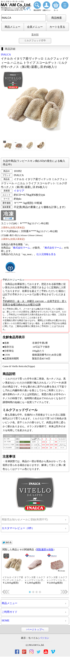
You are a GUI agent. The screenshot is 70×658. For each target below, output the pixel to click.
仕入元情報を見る (46, 254)
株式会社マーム (21, 247)
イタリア (19, 190)
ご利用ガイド (9, 611)
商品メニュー (12, 26)
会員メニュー (35, 26)
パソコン (44, 638)
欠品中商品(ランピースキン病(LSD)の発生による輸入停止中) (34, 163)
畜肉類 (35, 34)
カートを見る (57, 26)
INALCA (6, 54)
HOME (5, 620)
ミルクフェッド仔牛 (35, 40)
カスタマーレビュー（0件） (18, 528)
